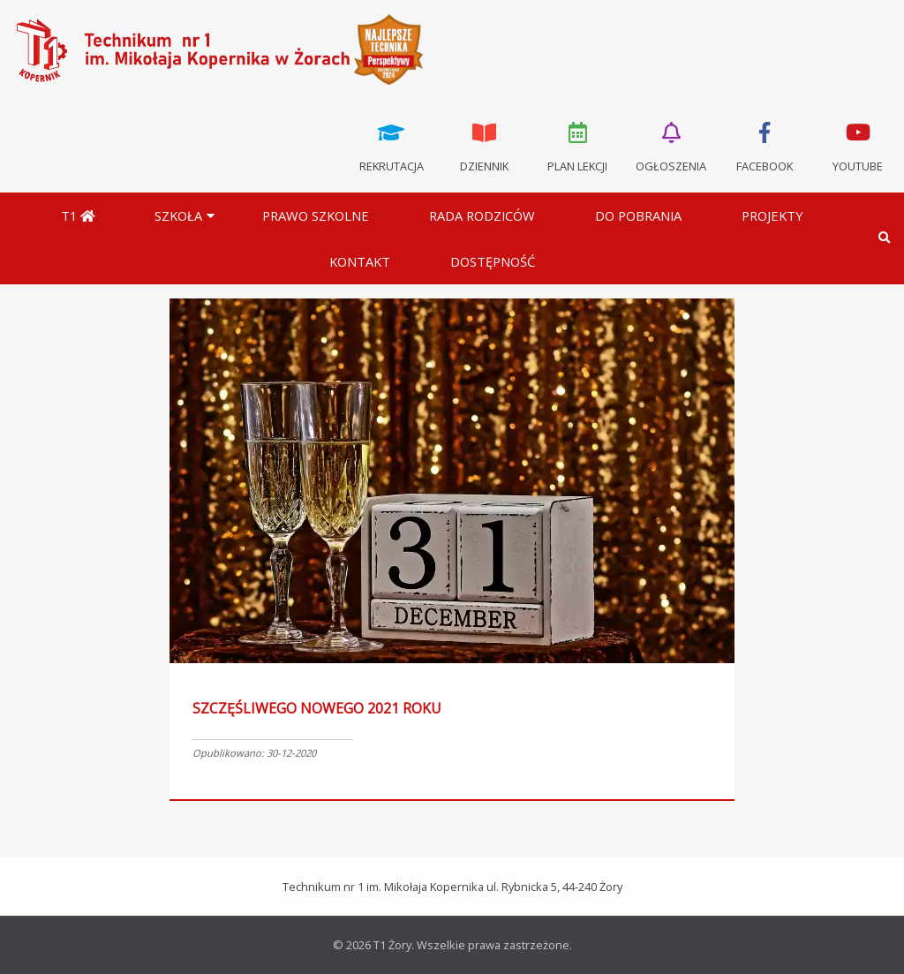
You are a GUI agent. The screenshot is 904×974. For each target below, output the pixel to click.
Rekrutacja (391, 145)
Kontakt (359, 261)
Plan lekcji (578, 145)
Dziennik (484, 145)
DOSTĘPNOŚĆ (492, 261)
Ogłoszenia (671, 145)
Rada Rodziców (482, 215)
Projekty (772, 215)
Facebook (764, 145)
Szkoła (178, 215)
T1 (77, 215)
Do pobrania (638, 215)
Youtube (857, 145)
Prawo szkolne (315, 215)
